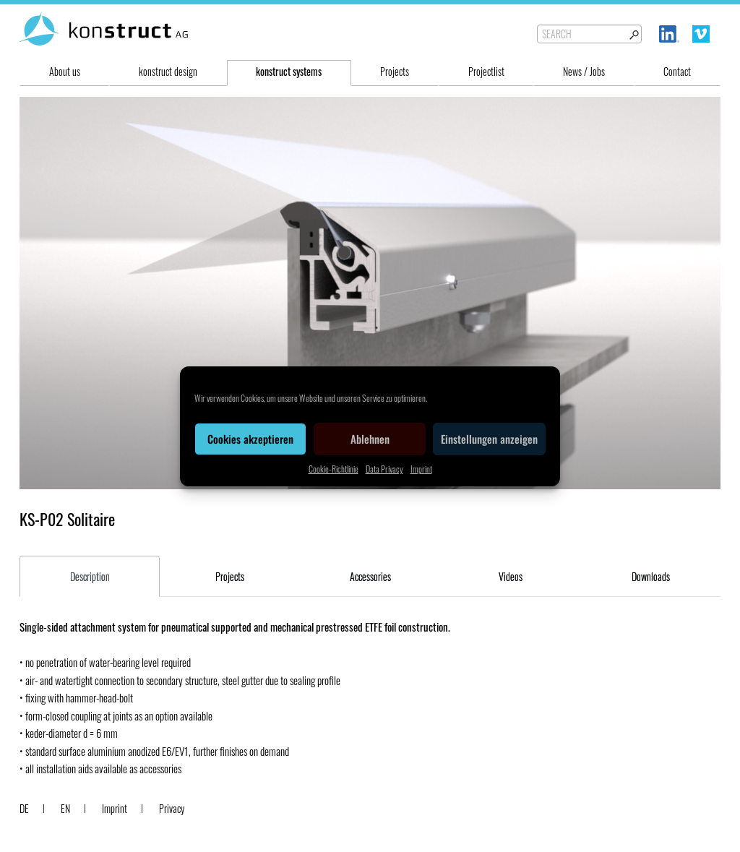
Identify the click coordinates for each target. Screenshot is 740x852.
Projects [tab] (229, 576)
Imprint (421, 468)
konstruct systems (289, 71)
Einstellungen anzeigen (489, 439)
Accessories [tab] (370, 576)
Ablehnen (370, 439)
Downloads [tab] (651, 576)
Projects (394, 71)
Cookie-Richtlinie (333, 468)
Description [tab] (90, 576)
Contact (677, 71)
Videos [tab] (510, 576)
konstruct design (168, 71)
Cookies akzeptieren (250, 439)
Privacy (171, 808)
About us (64, 71)
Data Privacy (384, 468)
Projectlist (486, 71)
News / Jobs (584, 71)
